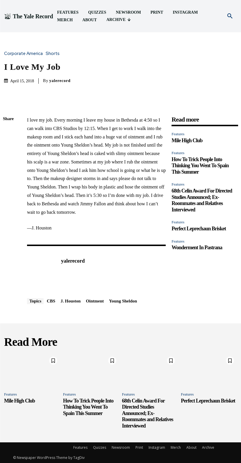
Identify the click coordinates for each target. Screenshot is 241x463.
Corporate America (25, 53)
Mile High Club (187, 140)
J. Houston (70, 301)
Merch (176, 447)
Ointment (95, 301)
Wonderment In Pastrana (197, 247)
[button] (230, 16)
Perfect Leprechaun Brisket (199, 229)
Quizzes (99, 447)
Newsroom (121, 447)
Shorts (54, 53)
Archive (208, 447)
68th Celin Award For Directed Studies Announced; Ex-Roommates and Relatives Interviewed (202, 200)
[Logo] (28, 16)
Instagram (157, 447)
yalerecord (60, 81)
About (191, 447)
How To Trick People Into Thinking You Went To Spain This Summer (200, 165)
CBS (51, 301)
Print (139, 447)
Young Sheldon (123, 301)
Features (178, 134)
